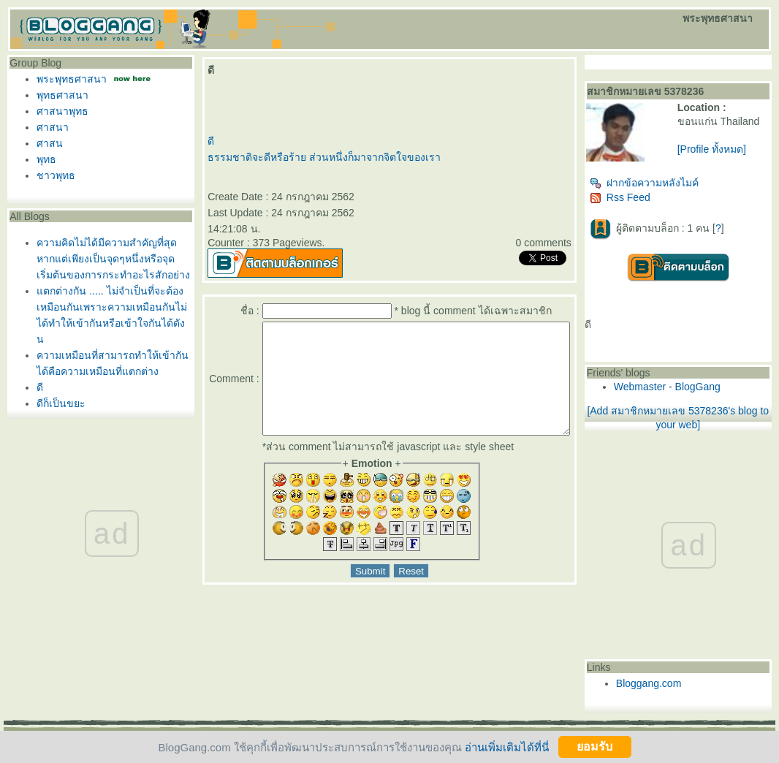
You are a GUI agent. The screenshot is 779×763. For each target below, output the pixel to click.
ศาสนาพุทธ (62, 111)
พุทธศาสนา (62, 95)
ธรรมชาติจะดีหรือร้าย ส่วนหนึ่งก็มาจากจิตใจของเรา (319, 157)
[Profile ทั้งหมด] (728, 161)
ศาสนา (53, 127)
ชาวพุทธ (56, 175)
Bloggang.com (675, 689)
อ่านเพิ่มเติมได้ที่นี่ (507, 746)
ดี (40, 387)
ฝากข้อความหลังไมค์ (670, 188)
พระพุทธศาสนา (72, 79)
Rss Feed (646, 203)
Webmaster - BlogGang (693, 392)
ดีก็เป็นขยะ (61, 403)
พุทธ (46, 159)
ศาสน (50, 143)
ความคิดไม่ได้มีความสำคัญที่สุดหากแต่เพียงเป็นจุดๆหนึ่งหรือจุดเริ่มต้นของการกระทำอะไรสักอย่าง (113, 259)
